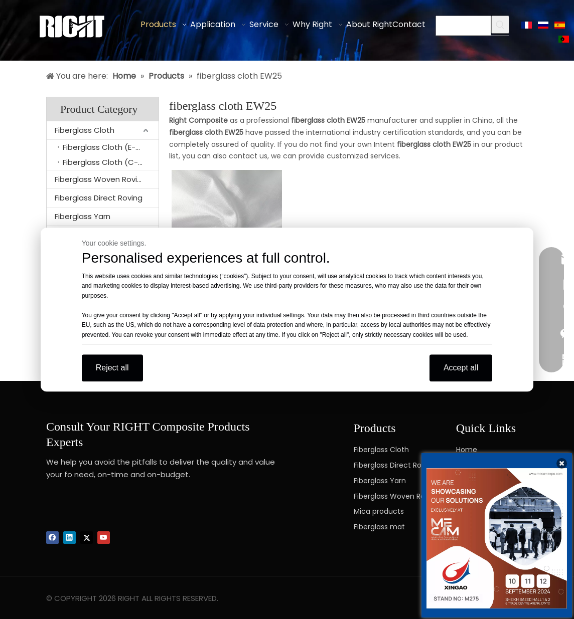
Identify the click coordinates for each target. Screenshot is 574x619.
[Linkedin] (69, 537)
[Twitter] (86, 537)
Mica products (379, 511)
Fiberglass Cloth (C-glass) (111, 162)
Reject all (112, 367)
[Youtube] (103, 537)
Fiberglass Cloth (84, 130)
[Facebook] (52, 537)
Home (466, 450)
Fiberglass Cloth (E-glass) (111, 147)
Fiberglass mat (379, 527)
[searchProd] (463, 26)
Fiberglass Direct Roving (98, 197)
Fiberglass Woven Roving (101, 179)
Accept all (461, 367)
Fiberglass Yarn (82, 216)
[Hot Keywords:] (500, 25)
